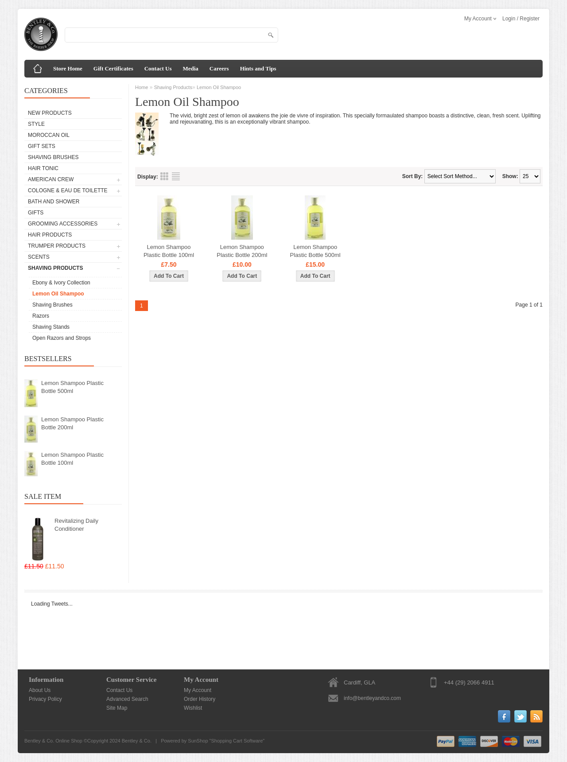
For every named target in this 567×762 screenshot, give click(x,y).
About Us (39, 690)
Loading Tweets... (52, 604)
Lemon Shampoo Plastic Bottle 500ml (72, 387)
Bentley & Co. (136, 740)
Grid (164, 176)
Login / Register (521, 19)
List (176, 176)
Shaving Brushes (53, 157)
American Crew (51, 179)
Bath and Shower (53, 201)
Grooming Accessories (62, 224)
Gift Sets (41, 146)
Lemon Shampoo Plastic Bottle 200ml (72, 423)
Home (141, 87)
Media (190, 68)
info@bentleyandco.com (372, 698)
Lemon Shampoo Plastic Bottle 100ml (72, 458)
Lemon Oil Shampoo (58, 294)
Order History (199, 699)
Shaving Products (55, 268)
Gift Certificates (113, 68)
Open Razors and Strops (61, 338)
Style (36, 124)
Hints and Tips (258, 68)
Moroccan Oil (49, 135)
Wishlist (193, 708)
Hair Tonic (43, 168)
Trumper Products (56, 246)
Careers (219, 68)
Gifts (35, 213)
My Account (197, 690)
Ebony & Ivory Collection (61, 283)
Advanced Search (127, 699)
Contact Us (158, 68)
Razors (40, 316)
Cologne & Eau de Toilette (68, 190)
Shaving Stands (51, 327)
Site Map (116, 708)
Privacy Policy (45, 699)
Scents (39, 257)
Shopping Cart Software (237, 740)
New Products (50, 113)
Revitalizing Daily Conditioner (76, 524)
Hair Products (50, 235)
